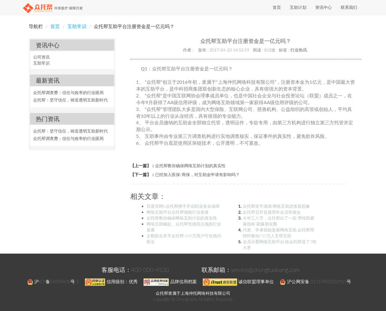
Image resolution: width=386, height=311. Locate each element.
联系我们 (349, 7)
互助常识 (76, 26)
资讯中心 (323, 7)
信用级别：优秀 (111, 281)
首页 (277, 7)
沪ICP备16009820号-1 (53, 281)
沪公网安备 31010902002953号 (315, 281)
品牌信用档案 (170, 281)
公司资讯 (41, 56)
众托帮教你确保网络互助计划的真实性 (190, 165)
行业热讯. (299, 49)
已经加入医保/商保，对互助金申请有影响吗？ (197, 174)
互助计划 (298, 7)
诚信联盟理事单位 (238, 281)
